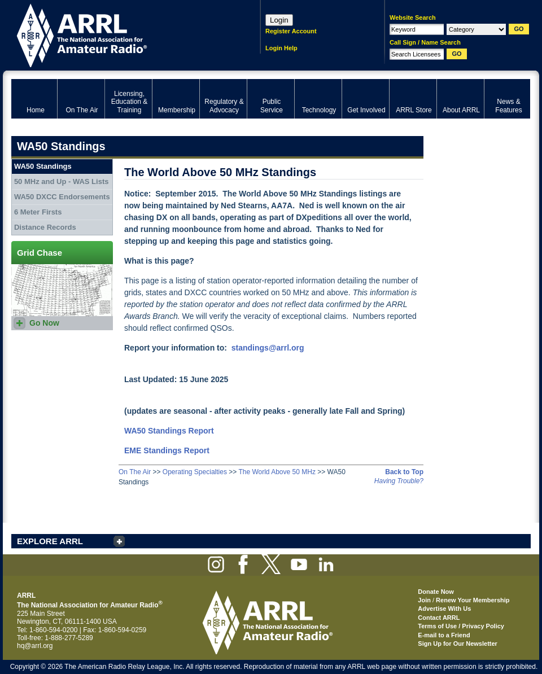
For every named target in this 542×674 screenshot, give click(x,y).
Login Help (281, 48)
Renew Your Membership (472, 600)
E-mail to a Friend (444, 635)
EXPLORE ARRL (50, 541)
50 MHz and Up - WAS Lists (61, 181)
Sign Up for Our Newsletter (457, 643)
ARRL (121, 34)
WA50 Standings (43, 166)
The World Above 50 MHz (277, 472)
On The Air (135, 472)
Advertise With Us (444, 608)
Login (279, 20)
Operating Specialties (195, 472)
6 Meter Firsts (38, 212)
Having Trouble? (398, 481)
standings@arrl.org (267, 347)
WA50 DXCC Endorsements (62, 196)
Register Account (291, 31)
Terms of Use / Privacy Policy (461, 626)
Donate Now (436, 591)
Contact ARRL (439, 617)
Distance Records (45, 227)
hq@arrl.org (35, 646)
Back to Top (404, 472)
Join (424, 600)
